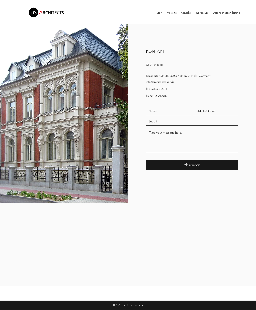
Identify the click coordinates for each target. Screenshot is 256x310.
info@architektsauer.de (160, 82)
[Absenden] (192, 165)
